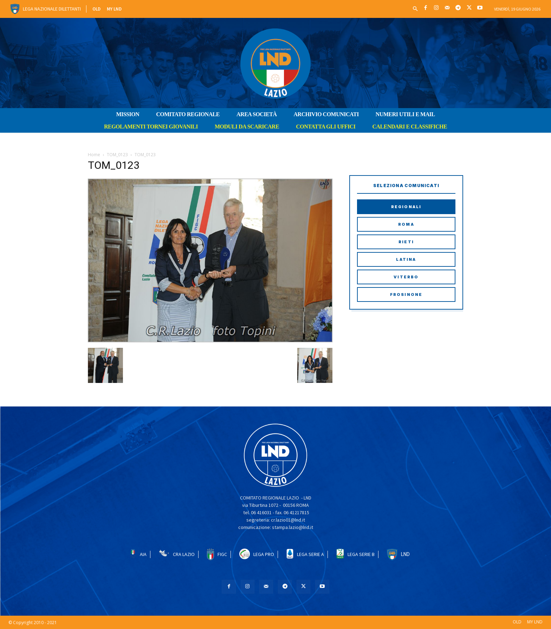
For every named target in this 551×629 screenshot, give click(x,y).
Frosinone (406, 294)
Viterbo (406, 276)
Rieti (406, 241)
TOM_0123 (117, 155)
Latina (406, 259)
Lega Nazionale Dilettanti (52, 9)
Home (94, 155)
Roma (406, 224)
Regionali (406, 206)
